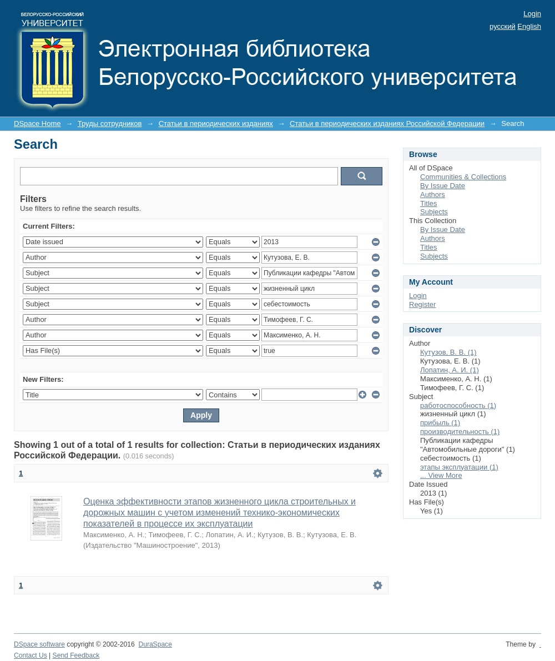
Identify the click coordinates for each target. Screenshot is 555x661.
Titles (428, 203)
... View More (441, 475)
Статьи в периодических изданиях (216, 123)
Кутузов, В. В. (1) (448, 352)
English (529, 26)
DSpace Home (37, 123)
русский (503, 26)
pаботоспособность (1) (458, 405)
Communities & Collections (463, 177)
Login (532, 13)
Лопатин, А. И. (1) (449, 370)
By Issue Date (442, 185)
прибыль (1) (440, 422)
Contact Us (30, 655)
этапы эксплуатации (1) (459, 467)
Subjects (434, 212)
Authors (432, 194)
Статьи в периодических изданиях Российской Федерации (387, 123)
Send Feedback (76, 655)
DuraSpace (154, 644)
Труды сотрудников (110, 123)
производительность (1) (460, 431)
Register (422, 304)
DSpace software (39, 644)
